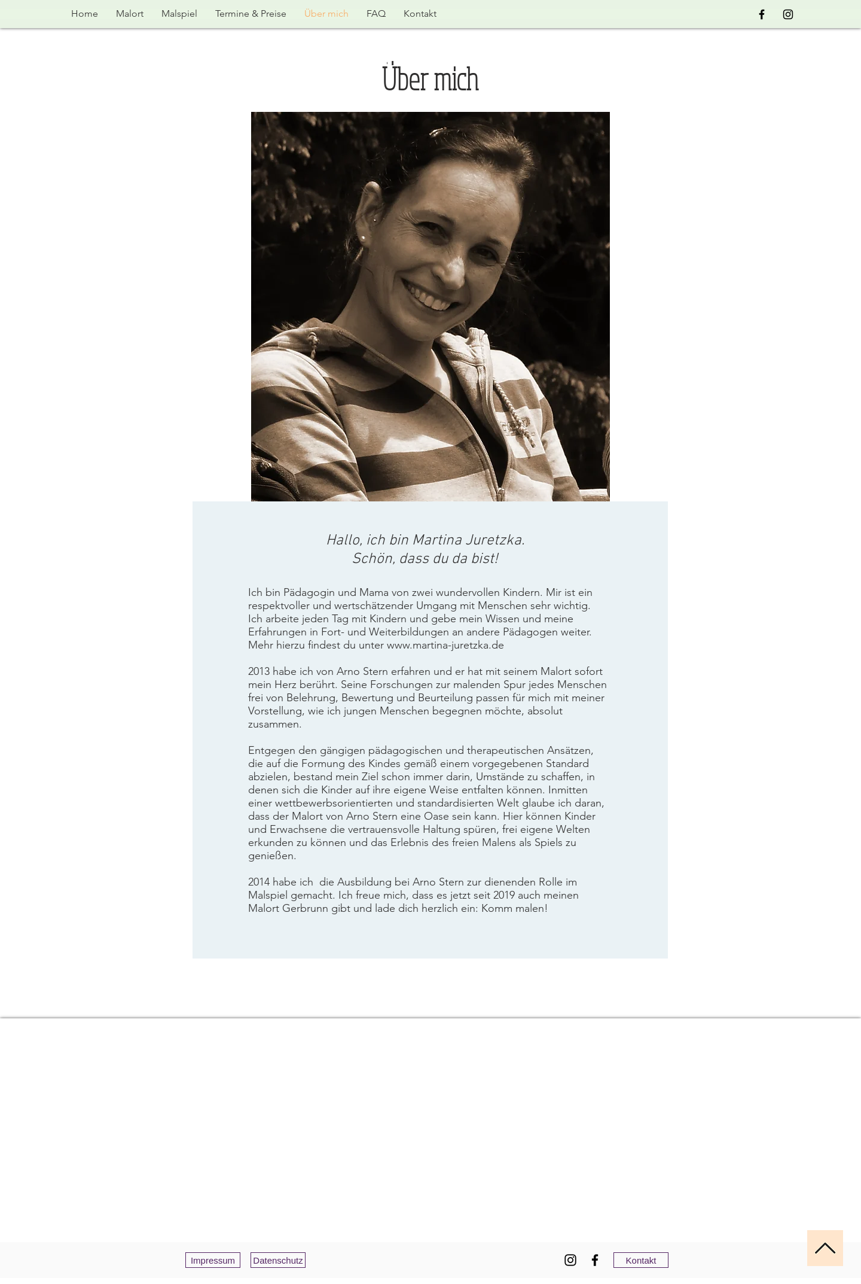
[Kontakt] (640, 1260)
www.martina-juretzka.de (445, 645)
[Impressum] (212, 1260)
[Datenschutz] (278, 1260)
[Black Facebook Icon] (761, 14)
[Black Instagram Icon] (788, 14)
